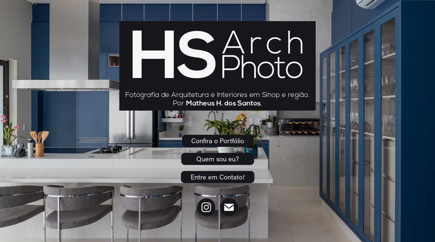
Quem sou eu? (217, 158)
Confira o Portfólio (217, 140)
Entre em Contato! (218, 177)
